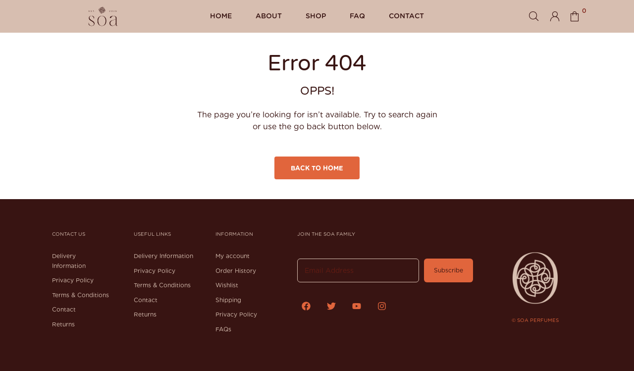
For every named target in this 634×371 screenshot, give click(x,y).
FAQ (357, 16)
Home (221, 16)
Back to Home (317, 168)
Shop (316, 16)
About (269, 16)
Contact (406, 16)
